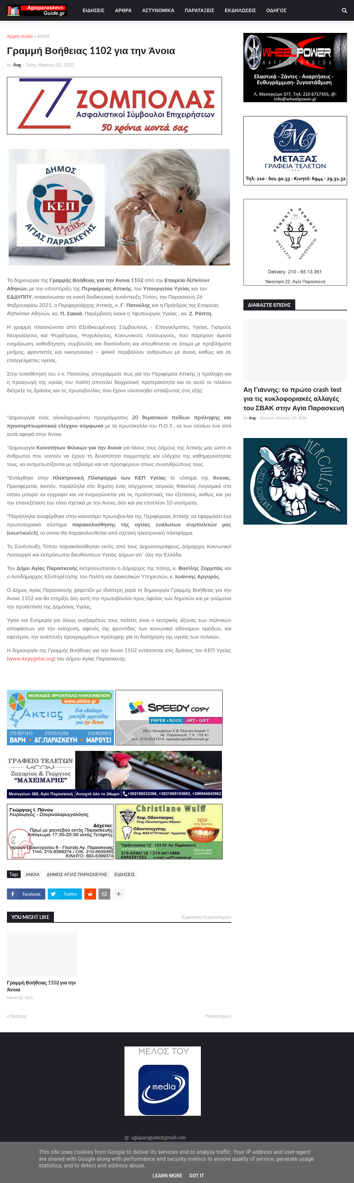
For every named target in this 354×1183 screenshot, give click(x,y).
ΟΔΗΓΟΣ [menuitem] (276, 10)
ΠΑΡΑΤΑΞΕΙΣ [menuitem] (199, 10)
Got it (196, 1175)
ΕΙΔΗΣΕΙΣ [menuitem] (93, 10)
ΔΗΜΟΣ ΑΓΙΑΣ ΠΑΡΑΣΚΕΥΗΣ (77, 874)
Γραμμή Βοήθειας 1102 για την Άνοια (41, 986)
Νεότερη (18, 1016)
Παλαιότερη (216, 1016)
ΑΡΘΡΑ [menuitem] (123, 10)
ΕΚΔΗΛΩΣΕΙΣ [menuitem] (240, 10)
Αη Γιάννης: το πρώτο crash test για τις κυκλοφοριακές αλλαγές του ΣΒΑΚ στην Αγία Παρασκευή (293, 398)
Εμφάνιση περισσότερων (206, 917)
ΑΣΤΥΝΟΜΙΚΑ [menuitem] (158, 10)
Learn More (167, 1175)
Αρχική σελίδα (20, 36)
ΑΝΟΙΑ (43, 36)
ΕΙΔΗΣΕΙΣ (125, 874)
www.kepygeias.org (31, 658)
